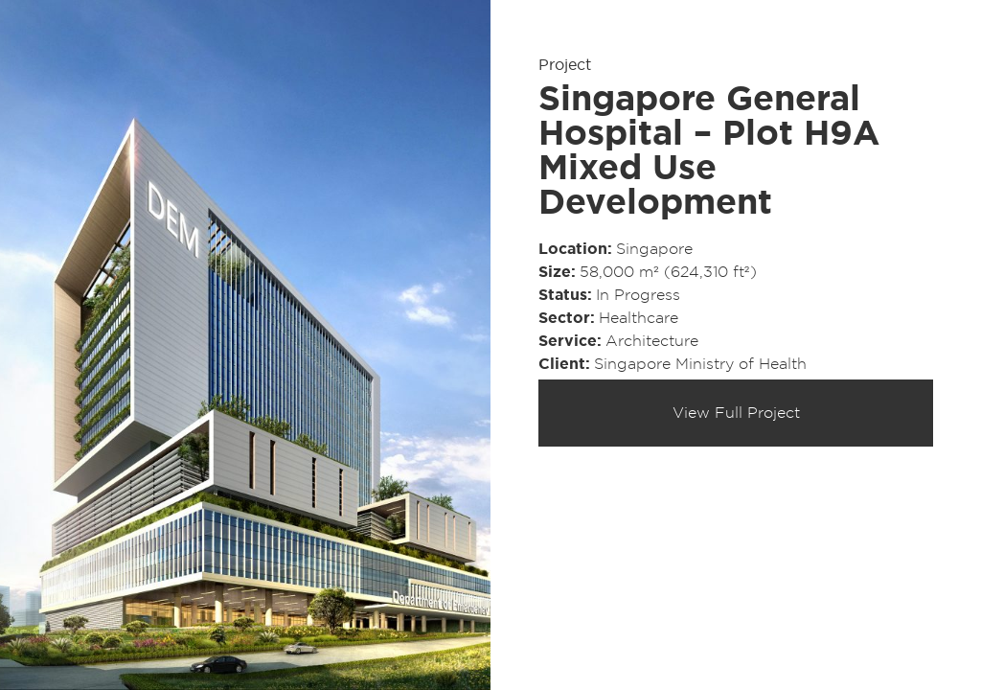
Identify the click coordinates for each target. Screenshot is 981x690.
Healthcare (638, 318)
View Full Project (736, 413)
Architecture (651, 341)
